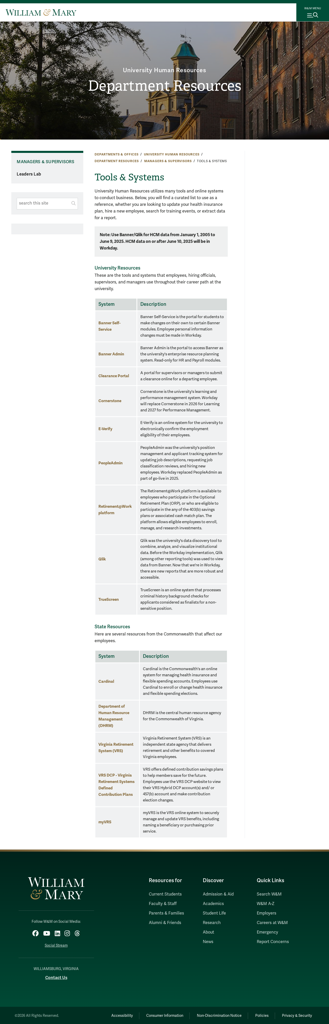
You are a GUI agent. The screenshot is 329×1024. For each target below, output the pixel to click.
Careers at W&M (272, 922)
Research (212, 922)
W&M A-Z (266, 903)
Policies (259, 1015)
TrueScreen (108, 599)
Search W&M (269, 894)
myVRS (104, 821)
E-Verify (105, 428)
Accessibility (115, 1015)
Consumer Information (159, 1015)
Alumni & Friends (165, 922)
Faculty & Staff (163, 903)
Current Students (165, 894)
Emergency (267, 932)
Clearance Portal (113, 375)
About (208, 932)
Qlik (102, 559)
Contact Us (56, 977)
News (208, 941)
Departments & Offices (117, 154)
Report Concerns (273, 941)
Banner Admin (111, 354)
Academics (213, 903)
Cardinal (106, 681)
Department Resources (164, 86)
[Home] (41, 12)
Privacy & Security (296, 1015)
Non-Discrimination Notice (215, 1015)
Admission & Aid (218, 894)
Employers (266, 913)
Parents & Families (166, 913)
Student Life (214, 913)
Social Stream (56, 945)
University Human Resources (164, 69)
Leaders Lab (29, 174)
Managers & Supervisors (168, 161)
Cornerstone (109, 400)
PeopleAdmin (110, 462)
